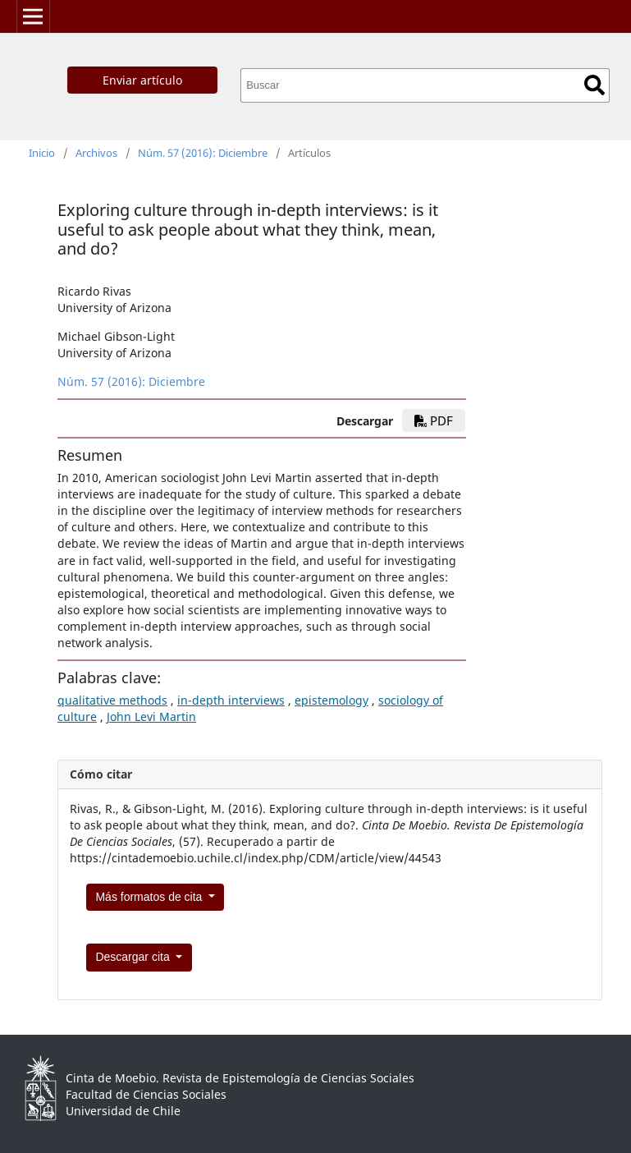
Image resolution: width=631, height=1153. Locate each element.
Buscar (594, 85)
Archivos (96, 152)
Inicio (42, 152)
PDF (433, 420)
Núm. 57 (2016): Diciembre (202, 152)
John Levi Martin (151, 716)
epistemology (331, 700)
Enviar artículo (142, 80)
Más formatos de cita (150, 896)
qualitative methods (112, 700)
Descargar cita (133, 956)
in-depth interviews (231, 700)
